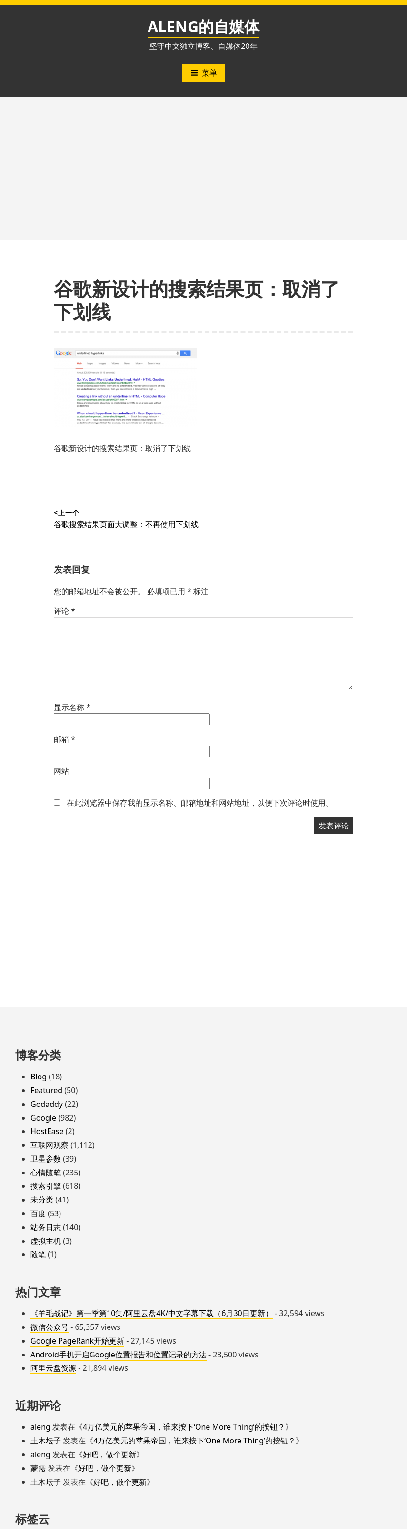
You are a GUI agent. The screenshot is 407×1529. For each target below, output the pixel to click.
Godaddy (46, 1104)
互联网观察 (49, 1145)
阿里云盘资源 (53, 1368)
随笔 (38, 1254)
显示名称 (72, 707)
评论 (64, 611)
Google (43, 1118)
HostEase (47, 1131)
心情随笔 (45, 1172)
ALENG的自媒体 (203, 26)
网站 (61, 771)
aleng (40, 1427)
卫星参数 (45, 1159)
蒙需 (38, 1468)
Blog (38, 1076)
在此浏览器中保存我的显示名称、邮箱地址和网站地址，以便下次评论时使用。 (200, 803)
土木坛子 (45, 1440)
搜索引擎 (45, 1186)
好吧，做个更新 (109, 1454)
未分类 (41, 1199)
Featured (46, 1090)
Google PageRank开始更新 (77, 1341)
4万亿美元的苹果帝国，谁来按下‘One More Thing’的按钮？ (184, 1427)
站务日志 (45, 1227)
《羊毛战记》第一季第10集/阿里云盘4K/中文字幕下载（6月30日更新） (151, 1313)
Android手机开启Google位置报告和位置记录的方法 (118, 1354)
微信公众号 (49, 1327)
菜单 (203, 72)
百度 (38, 1213)
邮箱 (64, 739)
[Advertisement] (203, 168)
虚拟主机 (45, 1241)
